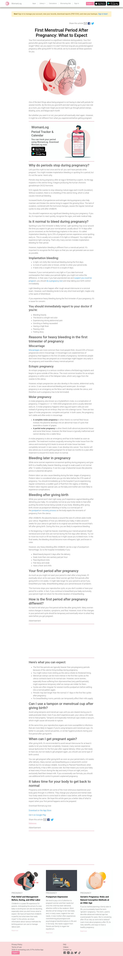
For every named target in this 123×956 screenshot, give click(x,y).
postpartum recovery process (44, 510)
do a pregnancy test (54, 281)
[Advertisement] (61, 641)
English (89, 3)
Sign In (76, 3)
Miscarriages (34, 350)
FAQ (64, 945)
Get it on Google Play (37, 815)
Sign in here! (103, 14)
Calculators (53, 3)
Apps (34, 3)
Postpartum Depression (57, 897)
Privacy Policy (17, 945)
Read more (15, 930)
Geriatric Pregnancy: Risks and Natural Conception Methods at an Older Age (94, 900)
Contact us (67, 950)
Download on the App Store (40, 810)
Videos (65, 947)
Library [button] (41, 3)
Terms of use (17, 947)
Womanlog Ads (65, 3)
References (32, 823)
